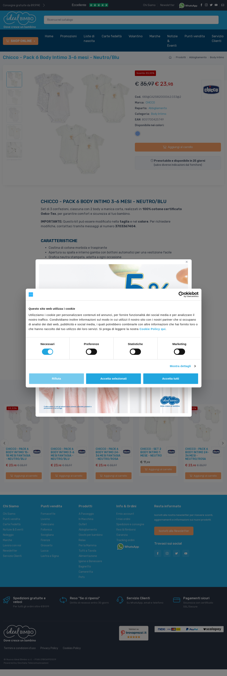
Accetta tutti (170, 378)
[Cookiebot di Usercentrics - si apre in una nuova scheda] (181, 294)
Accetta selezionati (113, 378)
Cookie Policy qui (153, 329)
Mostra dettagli (180, 366)
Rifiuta (56, 378)
